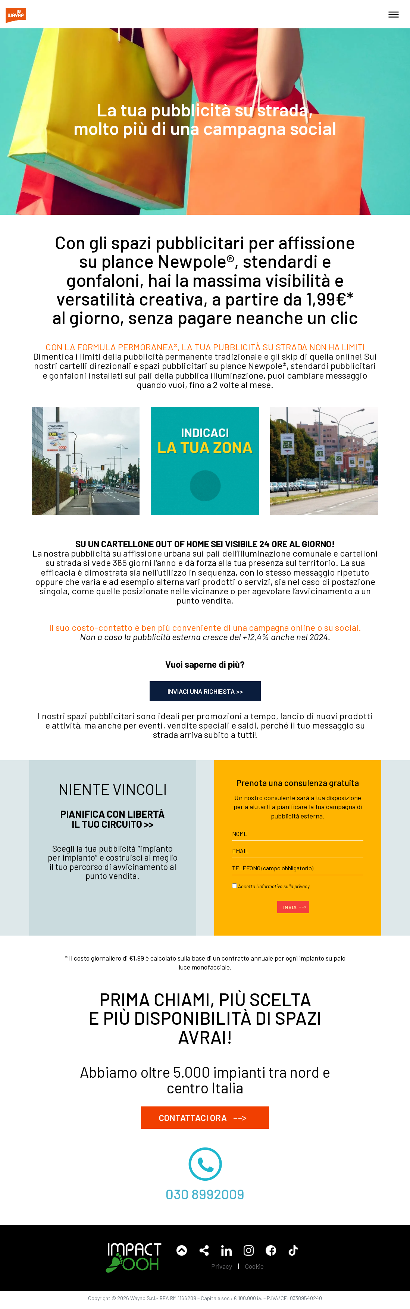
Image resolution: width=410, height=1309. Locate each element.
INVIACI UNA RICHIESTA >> (205, 691)
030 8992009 (205, 1196)
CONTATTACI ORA (205, 1117)
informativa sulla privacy (284, 886)
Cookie (254, 1270)
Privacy (221, 1270)
